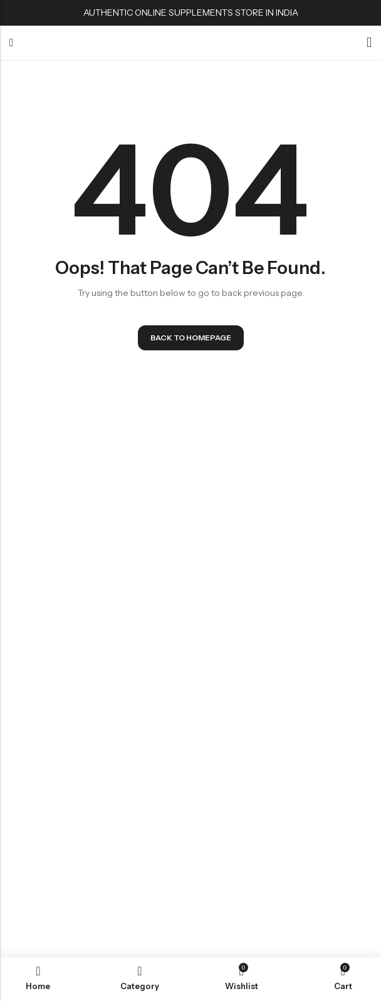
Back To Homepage (190, 337)
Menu (11, 43)
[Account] (369, 43)
